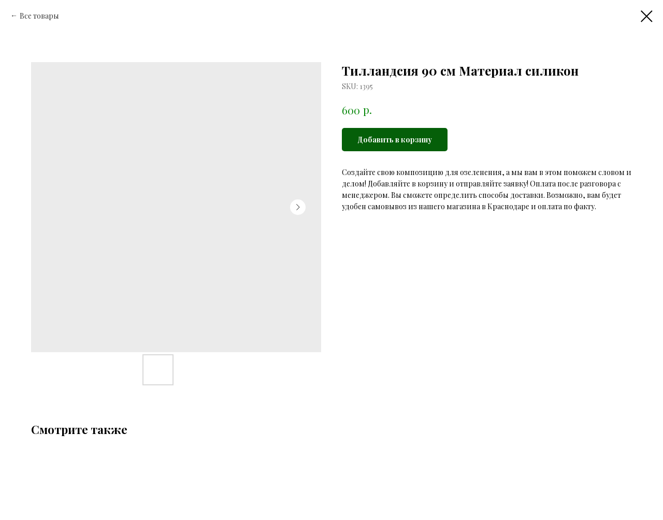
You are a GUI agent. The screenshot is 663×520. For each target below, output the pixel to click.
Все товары (39, 16)
